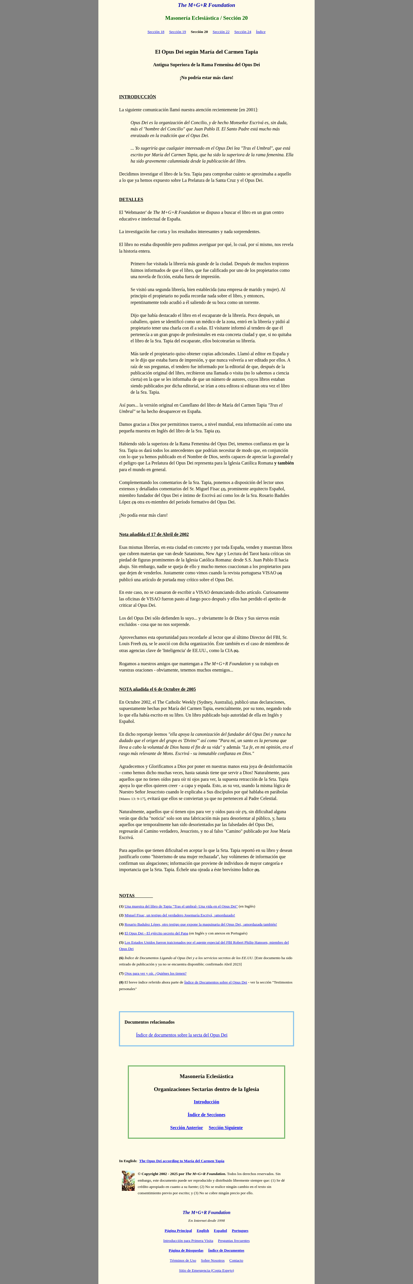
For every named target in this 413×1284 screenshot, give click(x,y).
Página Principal (178, 1230)
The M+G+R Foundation (206, 5)
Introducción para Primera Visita (188, 1240)
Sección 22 (221, 32)
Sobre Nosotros (213, 1260)
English (203, 1230)
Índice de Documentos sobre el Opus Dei (215, 982)
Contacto (236, 1260)
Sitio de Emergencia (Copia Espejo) (206, 1270)
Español (220, 1230)
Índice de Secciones (206, 1114)
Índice (261, 32)
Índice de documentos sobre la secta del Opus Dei (181, 1035)
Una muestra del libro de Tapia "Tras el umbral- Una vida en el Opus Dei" (181, 906)
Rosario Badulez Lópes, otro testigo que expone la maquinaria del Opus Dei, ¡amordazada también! (200, 924)
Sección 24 (242, 32)
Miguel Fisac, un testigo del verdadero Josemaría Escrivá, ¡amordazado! (179, 915)
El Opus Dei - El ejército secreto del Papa (156, 933)
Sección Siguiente (226, 1127)
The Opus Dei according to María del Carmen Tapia (181, 1161)
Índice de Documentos (226, 1250)
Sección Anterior (186, 1127)
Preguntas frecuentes (234, 1240)
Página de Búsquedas (186, 1250)
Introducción (206, 1101)
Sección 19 (177, 32)
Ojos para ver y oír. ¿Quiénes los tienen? (155, 973)
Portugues (240, 1230)
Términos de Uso (183, 1260)
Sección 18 (155, 32)
